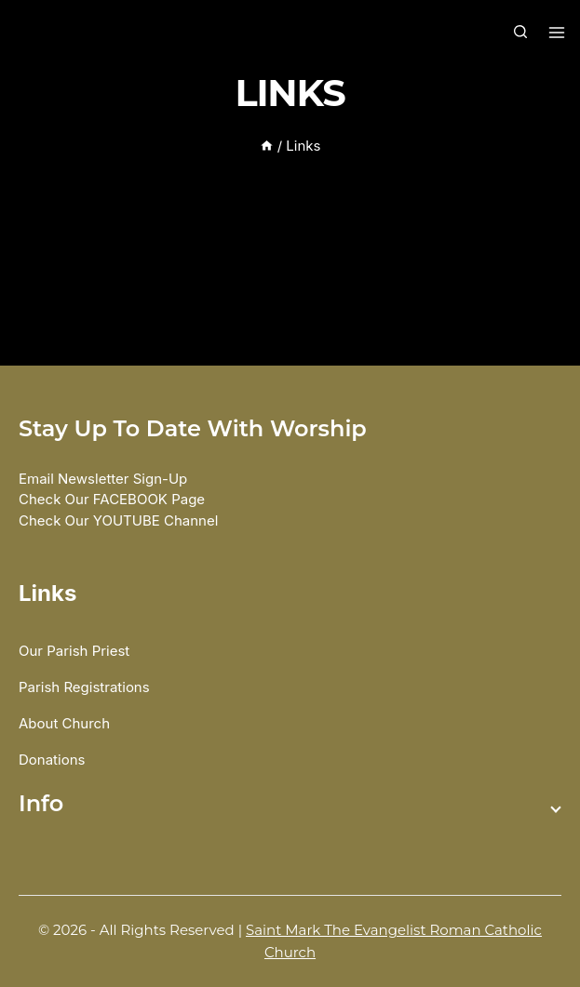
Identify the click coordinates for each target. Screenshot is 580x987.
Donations (52, 759)
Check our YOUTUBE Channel (118, 520)
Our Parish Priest (74, 651)
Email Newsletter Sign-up (103, 478)
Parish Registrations (84, 687)
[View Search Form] (520, 33)
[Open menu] (554, 32)
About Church (64, 723)
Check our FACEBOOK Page (112, 499)
